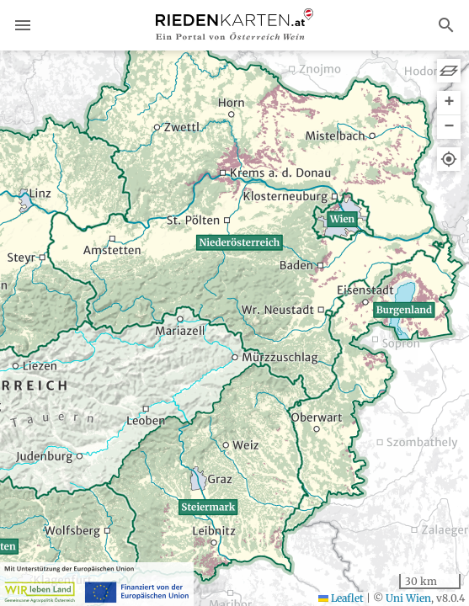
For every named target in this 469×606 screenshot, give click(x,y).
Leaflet (341, 598)
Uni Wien (408, 598)
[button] (449, 103)
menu (23, 25)
